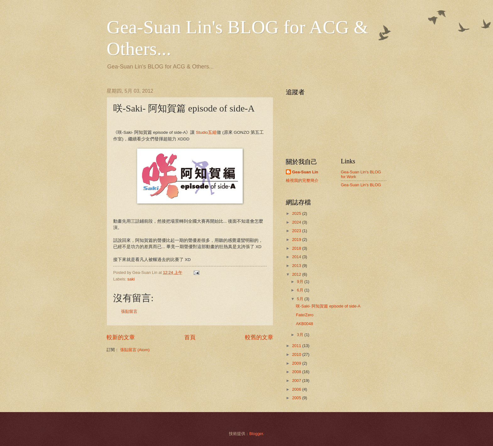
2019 (297, 239)
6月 (300, 290)
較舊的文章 (259, 337)
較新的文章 (121, 337)
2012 (297, 274)
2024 (297, 222)
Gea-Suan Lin (305, 172)
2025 (297, 213)
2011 (297, 345)
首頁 (190, 337)
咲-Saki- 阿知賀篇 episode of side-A (328, 306)
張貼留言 (129, 311)
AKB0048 (304, 323)
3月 (300, 334)
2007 (297, 380)
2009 (297, 363)
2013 (297, 265)
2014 (297, 256)
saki (131, 279)
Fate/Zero (304, 315)
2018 (297, 248)
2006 (297, 389)
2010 (297, 354)
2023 (297, 230)
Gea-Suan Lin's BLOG (361, 184)
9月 (300, 281)
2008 (297, 371)
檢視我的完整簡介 (302, 180)
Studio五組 (206, 132)
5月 (300, 298)
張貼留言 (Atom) (135, 349)
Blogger (256, 433)
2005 (297, 397)
